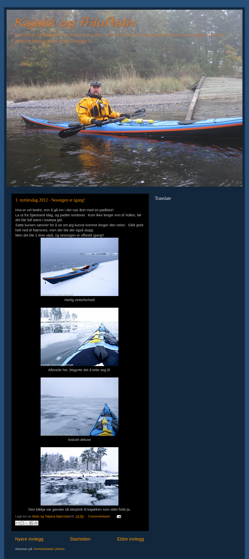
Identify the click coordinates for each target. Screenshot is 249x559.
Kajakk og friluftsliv (74, 22)
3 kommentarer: (100, 516)
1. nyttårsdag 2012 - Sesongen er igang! (50, 200)
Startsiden (80, 539)
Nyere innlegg (29, 539)
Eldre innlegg (130, 539)
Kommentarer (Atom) (49, 549)
